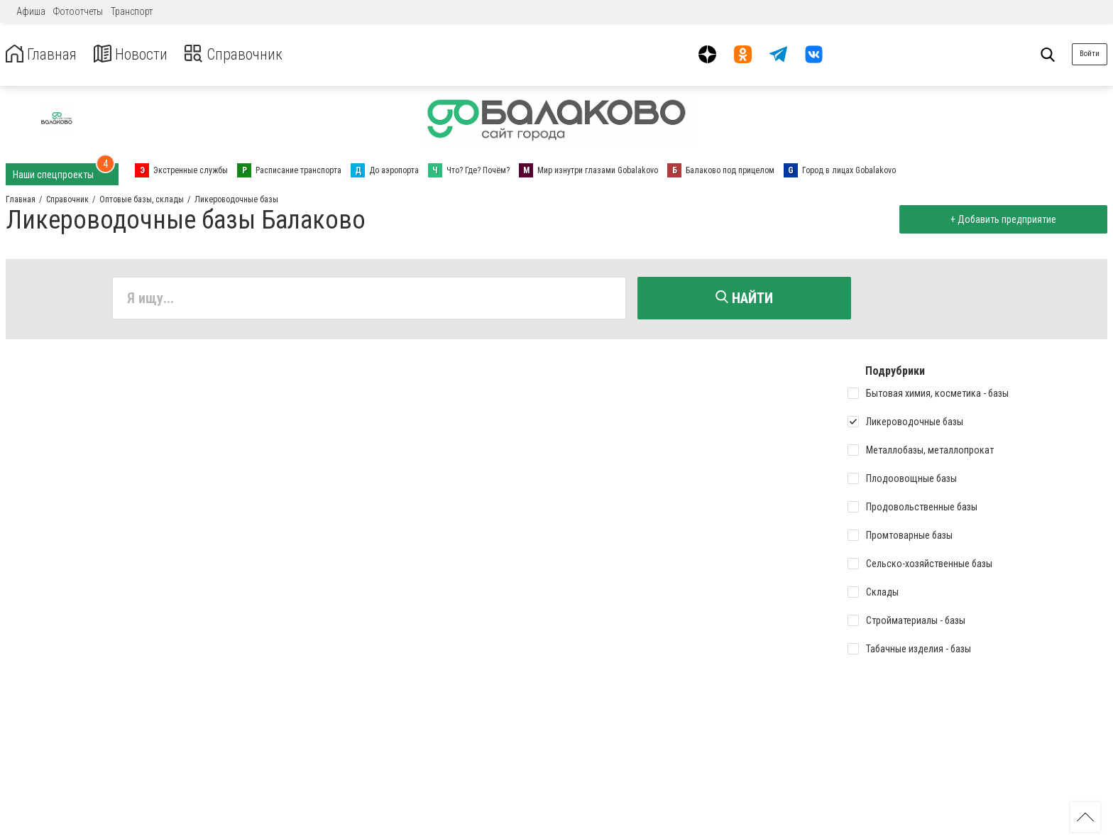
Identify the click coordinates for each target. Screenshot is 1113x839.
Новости (141, 54)
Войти (1090, 53)
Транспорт (132, 11)
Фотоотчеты (78, 11)
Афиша (30, 11)
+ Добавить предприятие (1000, 219)
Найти (744, 298)
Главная (45, 54)
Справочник (251, 54)
